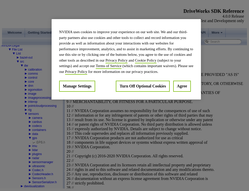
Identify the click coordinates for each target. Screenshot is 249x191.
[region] (126, 59)
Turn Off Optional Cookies (143, 86)
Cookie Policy (145, 60)
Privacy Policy (116, 60)
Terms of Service (108, 66)
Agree (182, 86)
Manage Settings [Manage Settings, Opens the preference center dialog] (77, 86)
